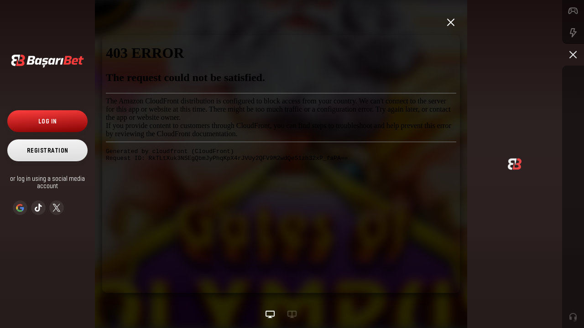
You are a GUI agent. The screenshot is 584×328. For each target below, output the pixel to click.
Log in (47, 121)
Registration (47, 150)
